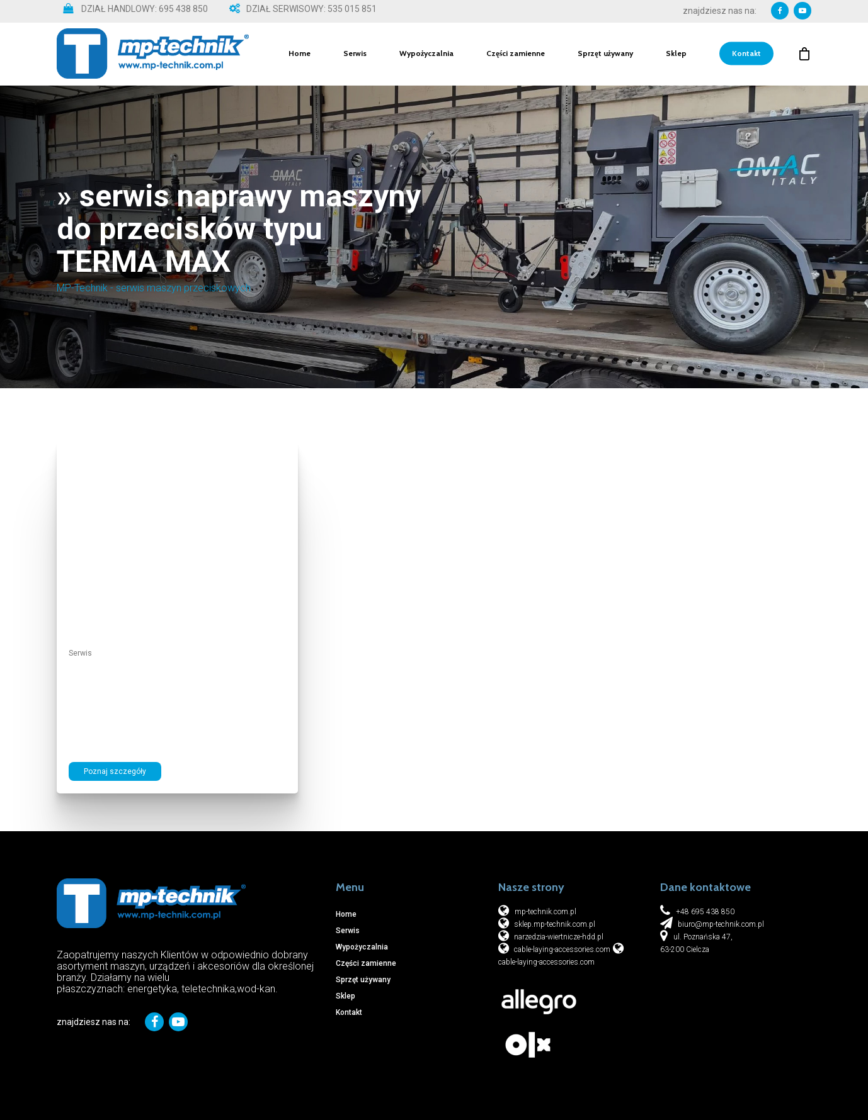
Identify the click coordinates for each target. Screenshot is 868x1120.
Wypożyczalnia (426, 54)
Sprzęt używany (605, 54)
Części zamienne (515, 54)
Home (299, 54)
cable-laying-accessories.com (561, 949)
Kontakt (746, 54)
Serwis (355, 54)
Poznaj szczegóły (115, 771)
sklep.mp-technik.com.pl (553, 924)
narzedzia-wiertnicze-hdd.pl (557, 936)
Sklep (676, 54)
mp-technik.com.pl (545, 911)
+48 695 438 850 (705, 911)
